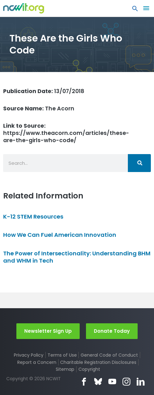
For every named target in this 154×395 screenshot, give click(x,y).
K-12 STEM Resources (33, 216)
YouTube (112, 382)
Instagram (126, 382)
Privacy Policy (28, 355)
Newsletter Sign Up (48, 331)
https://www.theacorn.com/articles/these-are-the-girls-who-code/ (66, 133)
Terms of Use (62, 355)
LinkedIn (141, 382)
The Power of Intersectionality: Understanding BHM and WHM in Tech (77, 256)
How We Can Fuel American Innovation (59, 235)
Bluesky (98, 382)
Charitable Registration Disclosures (98, 362)
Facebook (84, 382)
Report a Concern (36, 362)
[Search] (139, 163)
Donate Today (112, 331)
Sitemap (65, 369)
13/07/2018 (43, 91)
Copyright (89, 369)
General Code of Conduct (109, 355)
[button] (135, 10)
